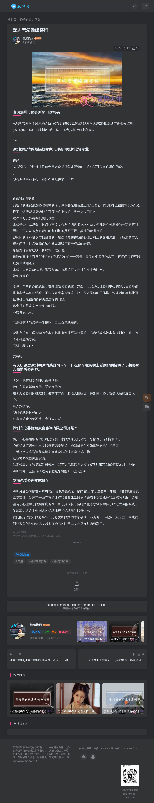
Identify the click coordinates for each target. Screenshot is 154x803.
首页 (12, 19)
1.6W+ (36, 631)
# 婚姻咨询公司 (60, 561)
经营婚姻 (25, 19)
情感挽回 (28, 38)
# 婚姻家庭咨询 (37, 561)
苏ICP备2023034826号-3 (124, 748)
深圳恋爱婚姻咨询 (30, 30)
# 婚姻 (19, 561)
